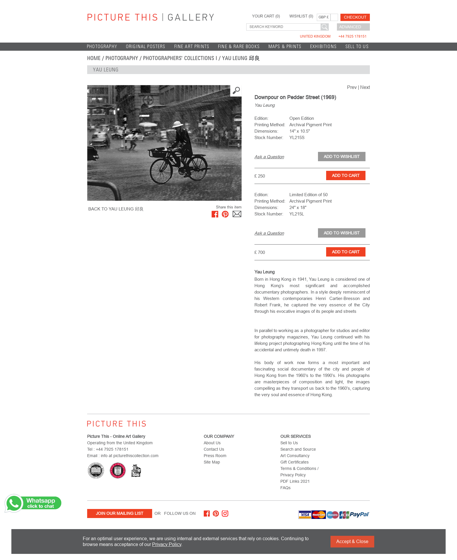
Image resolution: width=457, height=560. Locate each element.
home (94, 58)
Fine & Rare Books (239, 46)
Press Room (215, 455)
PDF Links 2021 (295, 481)
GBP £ (324, 17)
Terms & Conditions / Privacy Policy (299, 471)
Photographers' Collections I (180, 58)
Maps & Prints (284, 46)
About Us (212, 442)
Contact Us (214, 449)
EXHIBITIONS (323, 46)
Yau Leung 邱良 (241, 58)
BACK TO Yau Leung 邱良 (116, 208)
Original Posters (146, 46)
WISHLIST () (301, 16)
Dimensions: (266, 131)
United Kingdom (333, 36)
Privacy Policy (166, 544)
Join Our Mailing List (119, 513)
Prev (352, 87)
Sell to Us (357, 46)
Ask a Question (269, 156)
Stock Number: (268, 137)
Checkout (355, 17)
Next (365, 87)
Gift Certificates (294, 462)
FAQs (285, 487)
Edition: (261, 118)
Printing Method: (269, 124)
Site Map (212, 462)
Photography (102, 46)
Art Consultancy (295, 455)
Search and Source (298, 449)
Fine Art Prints (192, 46)
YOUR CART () (266, 16)
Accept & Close (352, 541)
